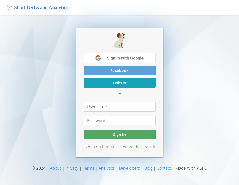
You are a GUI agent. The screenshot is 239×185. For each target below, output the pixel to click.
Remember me (100, 146)
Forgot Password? (139, 146)
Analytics (107, 168)
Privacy (71, 168)
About (55, 168)
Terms (88, 168)
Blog (148, 168)
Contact (164, 168)
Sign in (119, 134)
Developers (129, 168)
